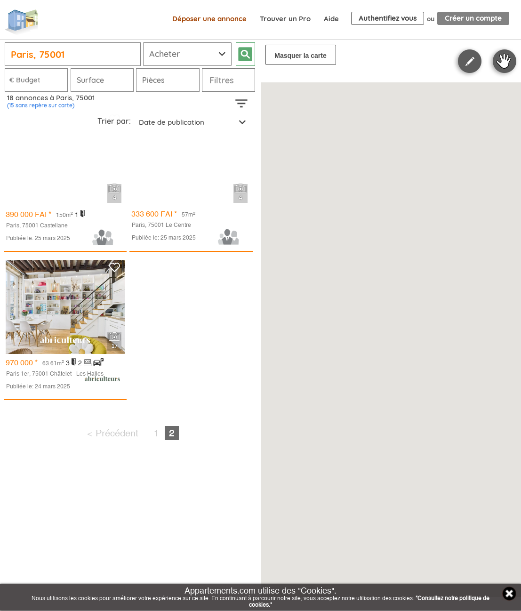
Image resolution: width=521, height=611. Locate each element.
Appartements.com (21, 22)
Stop (504, 61)
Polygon (469, 61)
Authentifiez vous (388, 18)
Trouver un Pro (285, 18)
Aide (331, 18)
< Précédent (112, 432)
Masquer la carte (300, 55)
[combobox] (191, 121)
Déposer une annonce (209, 18)
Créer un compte (473, 18)
